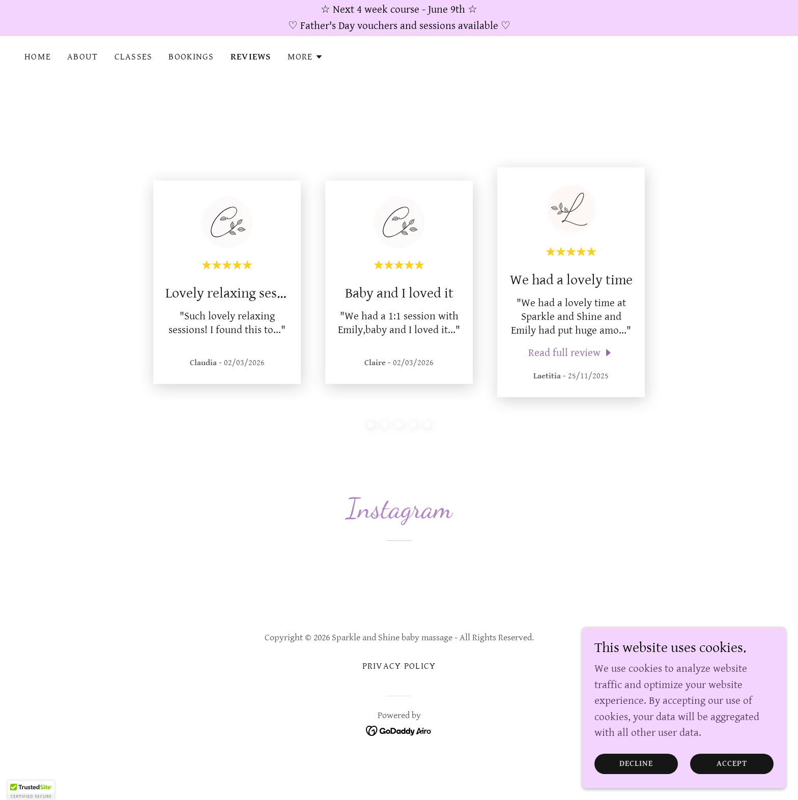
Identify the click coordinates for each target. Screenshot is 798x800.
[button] (305, 57)
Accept (732, 763)
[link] (571, 352)
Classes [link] (134, 56)
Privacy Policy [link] (399, 666)
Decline (636, 763)
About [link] (82, 56)
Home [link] (37, 56)
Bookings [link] (191, 56)
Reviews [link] (251, 56)
